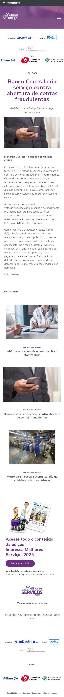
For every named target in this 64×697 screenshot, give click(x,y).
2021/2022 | (48, 615)
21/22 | (40, 574)
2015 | (8, 615)
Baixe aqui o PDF (20, 563)
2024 (52, 574)
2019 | (27, 574)
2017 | (14, 574)
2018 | (21, 574)
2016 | (8, 574)
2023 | (46, 574)
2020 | (33, 574)
